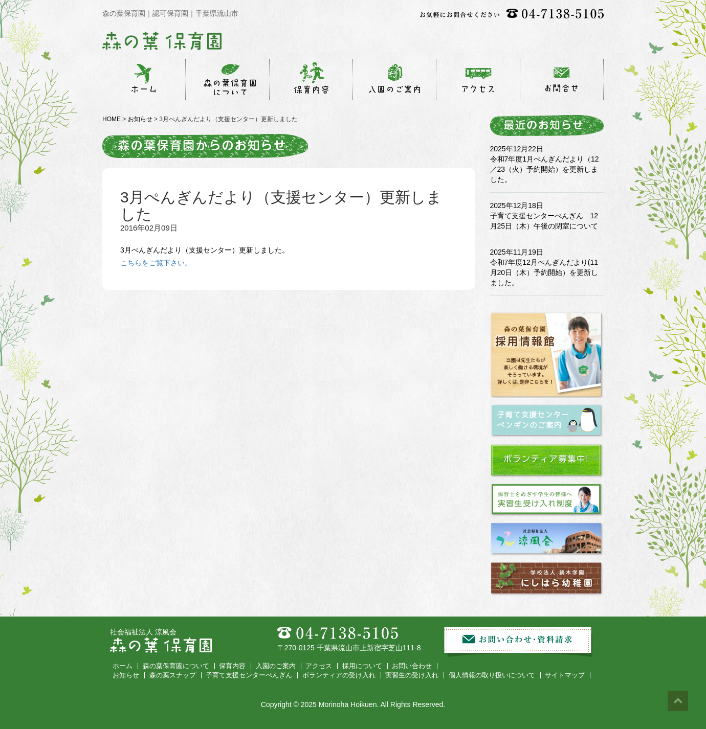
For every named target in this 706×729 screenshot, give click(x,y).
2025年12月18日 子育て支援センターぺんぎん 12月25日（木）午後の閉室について (544, 215)
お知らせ (140, 119)
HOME (111, 119)
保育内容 (232, 666)
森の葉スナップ (172, 675)
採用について (362, 666)
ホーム (123, 666)
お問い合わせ (412, 666)
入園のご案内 (276, 666)
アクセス (318, 666)
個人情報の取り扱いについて (492, 675)
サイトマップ (565, 675)
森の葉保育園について (176, 666)
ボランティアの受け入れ (339, 675)
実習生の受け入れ (411, 675)
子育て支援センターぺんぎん (249, 675)
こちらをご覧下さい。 (156, 263)
